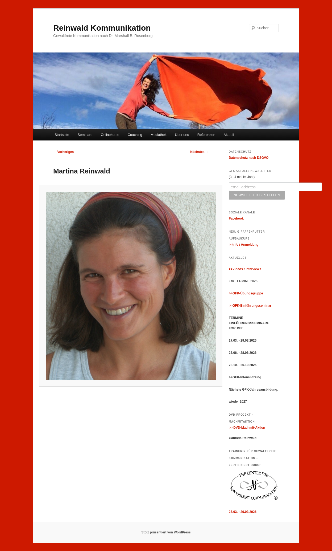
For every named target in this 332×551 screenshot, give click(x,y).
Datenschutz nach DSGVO (248, 158)
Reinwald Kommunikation (102, 27)
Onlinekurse (110, 135)
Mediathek (159, 135)
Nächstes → (199, 152)
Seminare (85, 135)
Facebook (236, 218)
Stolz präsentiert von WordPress (165, 532)
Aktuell (229, 135)
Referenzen (206, 135)
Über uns (182, 135)
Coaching (135, 135)
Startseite (62, 135)
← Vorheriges (63, 152)
